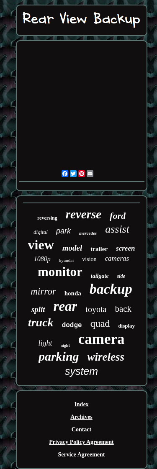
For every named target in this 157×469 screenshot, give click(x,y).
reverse (83, 214)
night (65, 345)
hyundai (66, 260)
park (63, 231)
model (72, 247)
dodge (72, 325)
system (81, 371)
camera (101, 339)
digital (40, 232)
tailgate (100, 276)
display (126, 326)
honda (72, 293)
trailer (99, 249)
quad (100, 323)
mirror (43, 291)
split (38, 309)
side (121, 276)
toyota (95, 309)
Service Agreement (81, 454)
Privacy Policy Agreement (81, 442)
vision (89, 259)
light (45, 343)
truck (41, 322)
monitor (60, 271)
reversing (47, 218)
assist (117, 229)
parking (59, 356)
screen (125, 248)
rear (65, 306)
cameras (117, 258)
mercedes (88, 233)
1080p (42, 258)
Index (81, 404)
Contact (81, 429)
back (123, 309)
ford (118, 215)
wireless (106, 357)
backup (111, 289)
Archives (81, 417)
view (41, 244)
